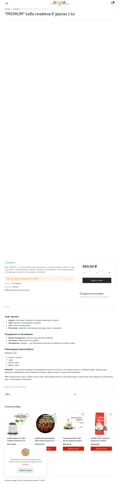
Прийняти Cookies (26, 470)
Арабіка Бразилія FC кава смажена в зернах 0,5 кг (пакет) (16, 440)
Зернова (16, 9)
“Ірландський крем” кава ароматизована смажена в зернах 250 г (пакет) (73, 440)
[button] (112, 3)
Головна (8, 9)
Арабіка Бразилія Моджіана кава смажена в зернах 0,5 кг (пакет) (45, 440)
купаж (27, 290)
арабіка (13, 290)
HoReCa (8, 290)
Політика (25, 464)
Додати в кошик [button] (73, 449)
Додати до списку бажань (93, 294)
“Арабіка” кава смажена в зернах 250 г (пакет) (100, 439)
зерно (23, 290)
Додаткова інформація (15, 387)
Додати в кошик (97, 280)
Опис (7, 307)
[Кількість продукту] (97, 272)
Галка (19, 290)
